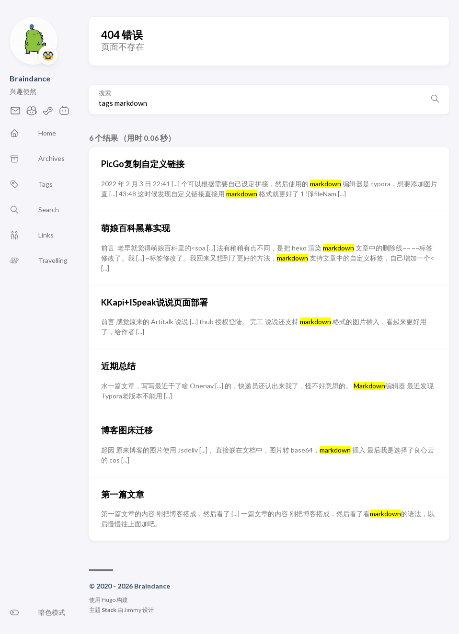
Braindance (30, 78)
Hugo (108, 599)
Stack (109, 609)
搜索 (105, 93)
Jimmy (132, 609)
